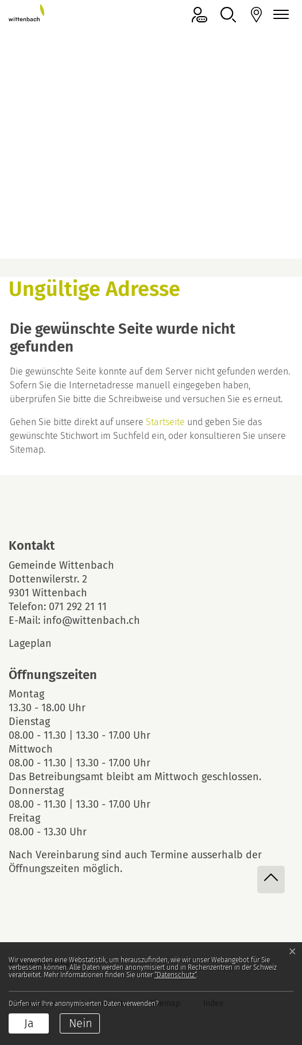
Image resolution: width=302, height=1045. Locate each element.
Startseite (165, 422)
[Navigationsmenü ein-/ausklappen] (279, 14)
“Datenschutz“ (175, 975)
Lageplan (40, 643)
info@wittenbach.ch (91, 620)
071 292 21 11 (78, 606)
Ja (29, 1023)
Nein (80, 1023)
